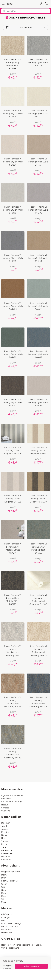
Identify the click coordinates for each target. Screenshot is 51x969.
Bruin (3, 878)
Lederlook (6, 859)
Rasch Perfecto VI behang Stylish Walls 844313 (38, 113)
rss (37, 959)
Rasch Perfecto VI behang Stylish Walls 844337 (13, 162)
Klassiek (5, 832)
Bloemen (5, 823)
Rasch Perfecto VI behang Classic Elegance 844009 (12, 450)
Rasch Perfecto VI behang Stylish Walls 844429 (13, 354)
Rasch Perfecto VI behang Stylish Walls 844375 (38, 210)
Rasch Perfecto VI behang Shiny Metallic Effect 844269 (12, 599)
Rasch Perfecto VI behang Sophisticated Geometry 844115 (12, 650)
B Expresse (6, 929)
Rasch (4, 920)
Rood (3, 893)
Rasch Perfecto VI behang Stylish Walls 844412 (38, 306)
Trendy (4, 826)
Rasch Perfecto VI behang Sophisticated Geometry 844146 (38, 702)
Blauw (4, 875)
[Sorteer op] (25, 27)
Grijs (3, 887)
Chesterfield (7, 853)
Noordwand (6, 933)
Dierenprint (6, 850)
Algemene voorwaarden (12, 795)
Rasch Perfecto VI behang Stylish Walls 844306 (13, 113)
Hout (3, 838)
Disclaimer (6, 798)
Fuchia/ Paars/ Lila (9, 881)
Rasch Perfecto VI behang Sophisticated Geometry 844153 (12, 753)
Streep (4, 841)
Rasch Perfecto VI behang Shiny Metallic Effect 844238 (12, 64)
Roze (3, 896)
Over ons (5, 811)
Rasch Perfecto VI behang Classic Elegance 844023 (12, 498)
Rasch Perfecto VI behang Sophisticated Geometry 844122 (38, 650)
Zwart (4, 902)
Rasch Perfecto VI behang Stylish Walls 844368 (13, 210)
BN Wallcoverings (9, 926)
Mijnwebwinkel (34, 964)
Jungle (4, 829)
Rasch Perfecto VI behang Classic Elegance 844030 (38, 498)
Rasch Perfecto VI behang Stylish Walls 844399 (38, 258)
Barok (4, 835)
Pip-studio (6, 856)
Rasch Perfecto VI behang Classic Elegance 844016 (38, 450)
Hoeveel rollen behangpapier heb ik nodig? (21, 945)
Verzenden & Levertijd (11, 801)
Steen (4, 847)
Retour (4, 805)
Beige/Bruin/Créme (10, 871)
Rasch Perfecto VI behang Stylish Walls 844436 (38, 354)
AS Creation (6, 914)
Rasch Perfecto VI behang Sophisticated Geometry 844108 (38, 599)
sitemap (32, 959)
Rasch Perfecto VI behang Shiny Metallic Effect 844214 (12, 548)
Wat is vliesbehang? (10, 948)
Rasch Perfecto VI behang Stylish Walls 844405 (13, 306)
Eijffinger (5, 917)
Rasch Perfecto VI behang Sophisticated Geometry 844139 (12, 702)
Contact (5, 808)
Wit (3, 899)
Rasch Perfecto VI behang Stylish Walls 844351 (38, 162)
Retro (4, 844)
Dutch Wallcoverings (11, 923)
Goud (3, 890)
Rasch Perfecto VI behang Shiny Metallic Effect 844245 (38, 548)
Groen (4, 884)
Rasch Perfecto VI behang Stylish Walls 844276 (38, 62)
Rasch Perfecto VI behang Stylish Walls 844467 (38, 402)
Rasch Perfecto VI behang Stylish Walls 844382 (13, 258)
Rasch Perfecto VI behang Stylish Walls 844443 (13, 402)
